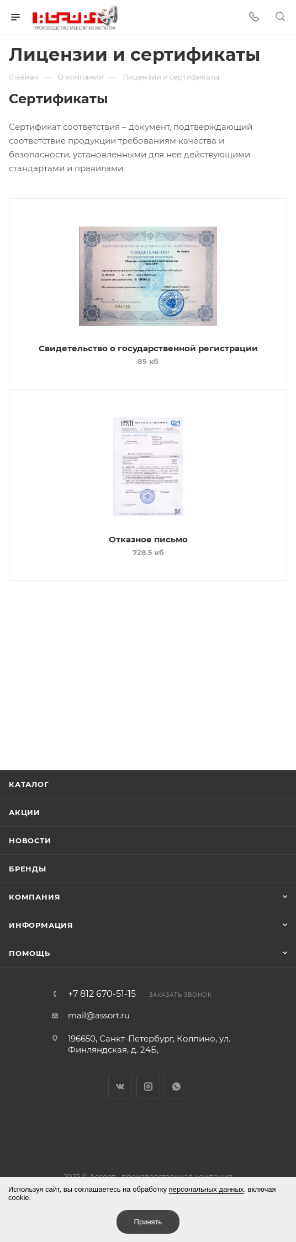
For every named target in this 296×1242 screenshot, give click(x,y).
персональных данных (206, 1189)
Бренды (27, 868)
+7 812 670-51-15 (102, 994)
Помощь (29, 953)
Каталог (29, 784)
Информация (41, 925)
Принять (148, 1222)
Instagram (148, 1086)
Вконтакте (120, 1086)
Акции (24, 812)
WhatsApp (176, 1086)
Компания (34, 896)
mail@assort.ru (99, 1015)
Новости (30, 840)
